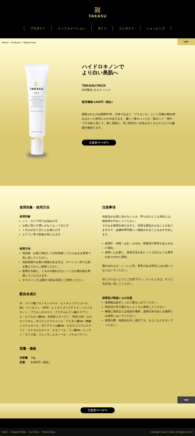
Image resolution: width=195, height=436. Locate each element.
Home (5, 42)
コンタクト (126, 28)
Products (15, 42)
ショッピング (155, 28)
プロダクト (38, 28)
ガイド (102, 28)
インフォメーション (72, 28)
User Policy (34, 432)
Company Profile (18, 432)
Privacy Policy (48, 432)
